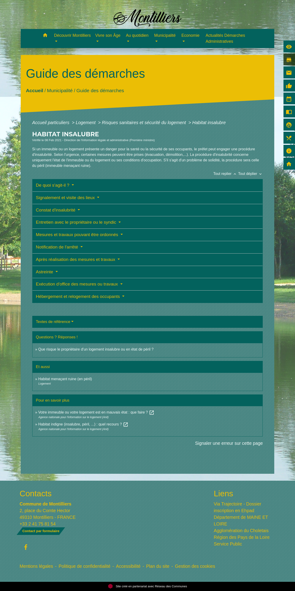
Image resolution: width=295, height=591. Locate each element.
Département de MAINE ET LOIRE (241, 520)
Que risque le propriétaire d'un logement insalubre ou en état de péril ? (95, 349)
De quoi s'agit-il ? (53, 185)
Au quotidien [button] (137, 35)
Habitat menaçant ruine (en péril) (65, 379)
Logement (86, 122)
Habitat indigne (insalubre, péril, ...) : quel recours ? (83, 424)
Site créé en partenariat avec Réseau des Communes (147, 586)
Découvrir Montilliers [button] (72, 35)
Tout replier (225, 174)
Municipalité (59, 90)
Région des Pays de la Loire (242, 537)
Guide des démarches (100, 90)
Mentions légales (36, 566)
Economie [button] (190, 35)
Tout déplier (250, 174)
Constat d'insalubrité (56, 210)
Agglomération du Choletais (241, 530)
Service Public (228, 543)
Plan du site (157, 566)
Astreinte (45, 271)
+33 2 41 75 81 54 (38, 523)
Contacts (36, 493)
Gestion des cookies (195, 566)
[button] (45, 36)
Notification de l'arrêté (57, 247)
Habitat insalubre (209, 122)
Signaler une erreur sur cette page (229, 443)
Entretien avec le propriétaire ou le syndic (77, 222)
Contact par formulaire (40, 531)
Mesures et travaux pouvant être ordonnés (77, 234)
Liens (223, 493)
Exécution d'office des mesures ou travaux (77, 284)
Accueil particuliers (51, 122)
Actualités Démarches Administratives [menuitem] (225, 38)
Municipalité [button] (165, 35)
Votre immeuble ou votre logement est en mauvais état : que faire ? (96, 412)
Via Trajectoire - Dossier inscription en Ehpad (237, 507)
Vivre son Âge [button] (107, 35)
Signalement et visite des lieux (66, 197)
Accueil (34, 90)
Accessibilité (128, 566)
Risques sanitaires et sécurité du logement (144, 122)
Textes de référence (53, 322)
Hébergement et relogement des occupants (78, 296)
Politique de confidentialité (84, 566)
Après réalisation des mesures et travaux (76, 259)
